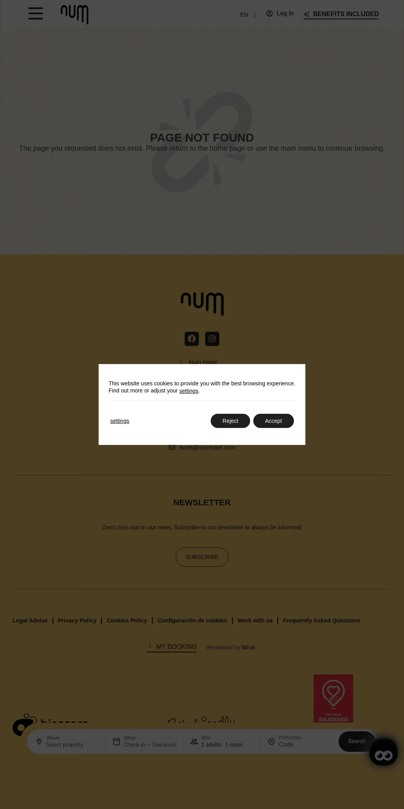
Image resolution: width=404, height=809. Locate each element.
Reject (230, 421)
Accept (273, 421)
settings (188, 391)
